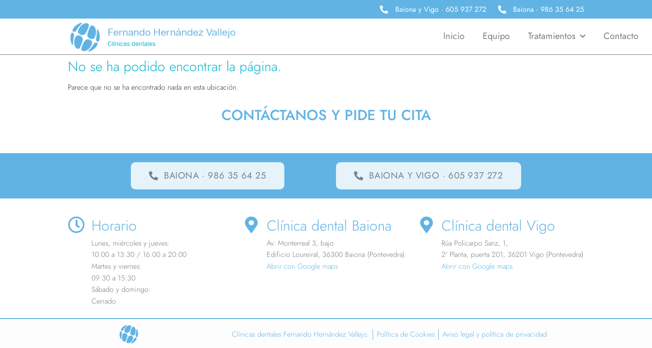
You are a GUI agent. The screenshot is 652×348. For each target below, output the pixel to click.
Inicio (454, 36)
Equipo (496, 36)
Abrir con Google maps (302, 266)
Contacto (621, 36)
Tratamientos (556, 36)
